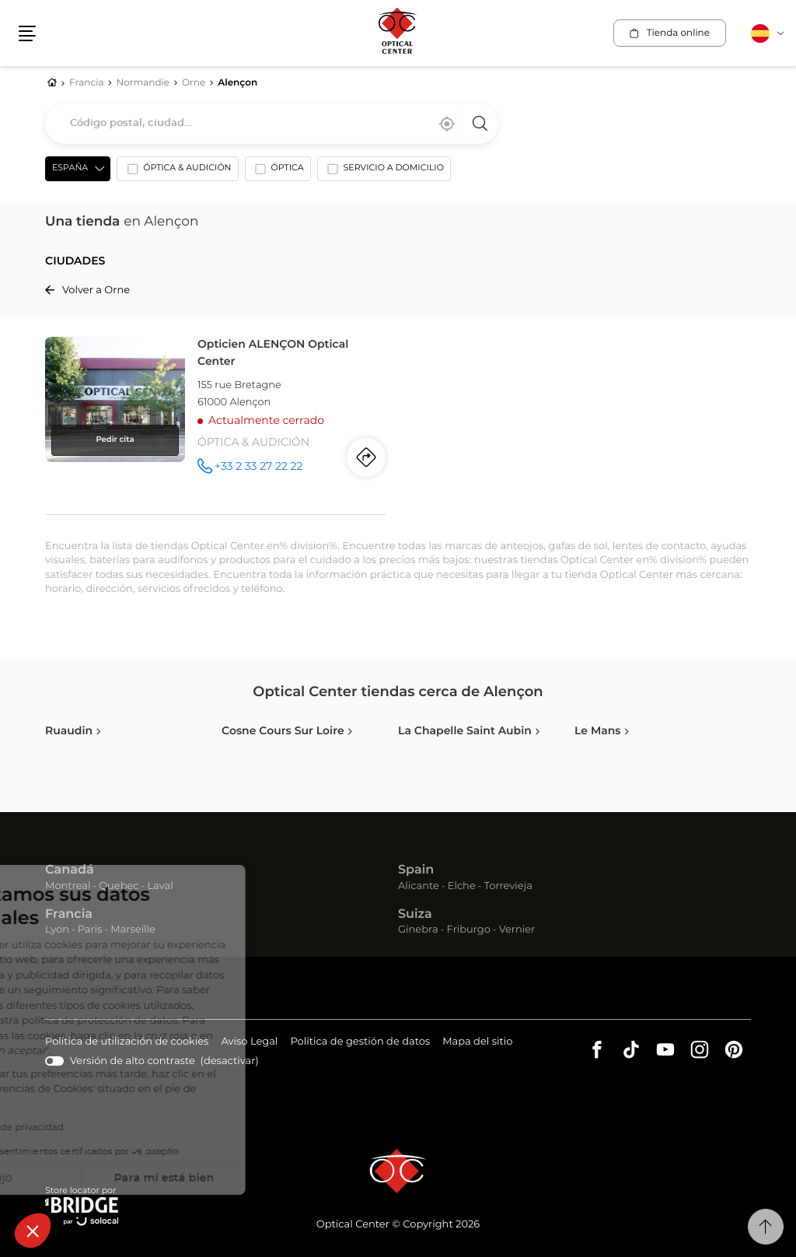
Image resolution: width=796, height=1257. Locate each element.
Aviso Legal (249, 1043)
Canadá (69, 870)
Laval (160, 886)
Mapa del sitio (477, 1042)
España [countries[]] (70, 168)
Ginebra (418, 930)
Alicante (418, 886)
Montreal (67, 886)
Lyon (57, 930)
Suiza (415, 915)
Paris (90, 930)
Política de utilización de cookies (126, 1043)
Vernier (517, 930)
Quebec (118, 886)
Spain (416, 870)
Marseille (132, 930)
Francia (69, 915)
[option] (177, 171)
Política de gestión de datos (360, 1043)
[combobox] (271, 123)
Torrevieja (508, 886)
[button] (32, 1230)
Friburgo (469, 930)
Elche (462, 886)
